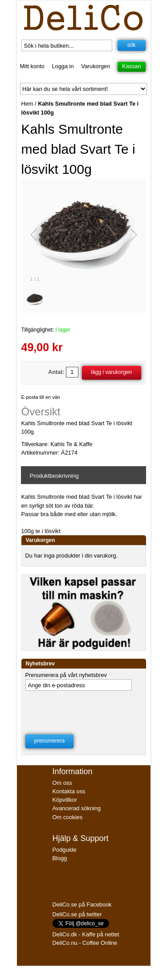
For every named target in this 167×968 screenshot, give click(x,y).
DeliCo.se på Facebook (82, 904)
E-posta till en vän (40, 397)
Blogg (60, 858)
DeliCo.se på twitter (77, 914)
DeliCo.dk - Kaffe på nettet (86, 934)
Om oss (62, 782)
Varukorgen (95, 66)
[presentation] (82, 710)
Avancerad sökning (77, 808)
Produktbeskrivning (54, 475)
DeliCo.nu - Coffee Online (85, 942)
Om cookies (68, 817)
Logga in (62, 66)
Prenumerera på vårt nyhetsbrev (66, 675)
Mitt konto (32, 66)
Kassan (131, 66)
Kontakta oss (69, 791)
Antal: (56, 372)
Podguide (65, 849)
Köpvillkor (65, 799)
